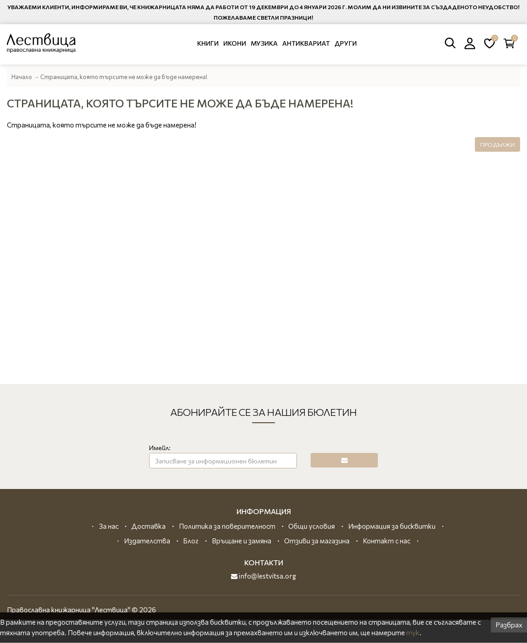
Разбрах (508, 625)
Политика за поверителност (227, 526)
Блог (191, 541)
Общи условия (311, 526)
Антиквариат (306, 43)
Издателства (147, 541)
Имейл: (160, 448)
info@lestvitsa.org (263, 576)
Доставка (148, 526)
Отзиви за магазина (317, 541)
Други (345, 43)
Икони (234, 43)
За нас (108, 526)
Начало (21, 76)
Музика (264, 43)
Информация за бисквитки (392, 526)
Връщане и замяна (241, 541)
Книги (208, 43)
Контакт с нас (386, 541)
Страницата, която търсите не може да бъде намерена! (124, 76)
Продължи (497, 144)
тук (412, 632)
